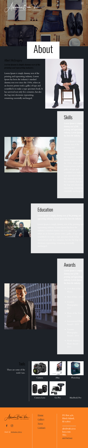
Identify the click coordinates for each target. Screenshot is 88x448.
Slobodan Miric (16, 432)
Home (40, 415)
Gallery (41, 419)
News (40, 423)
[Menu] (82, 3)
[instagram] (12, 425)
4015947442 (67, 437)
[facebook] (6, 425)
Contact (41, 427)
